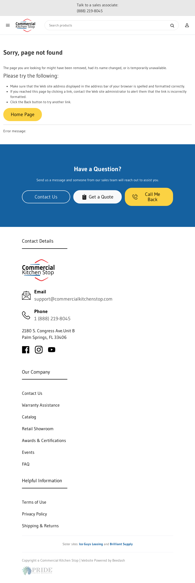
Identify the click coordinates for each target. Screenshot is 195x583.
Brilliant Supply (121, 544)
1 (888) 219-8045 (52, 319)
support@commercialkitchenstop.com (73, 299)
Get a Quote (97, 197)
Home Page (22, 114)
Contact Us (46, 197)
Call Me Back (146, 196)
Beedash (118, 560)
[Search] (112, 25)
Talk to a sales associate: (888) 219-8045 (97, 8)
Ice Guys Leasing (91, 544)
